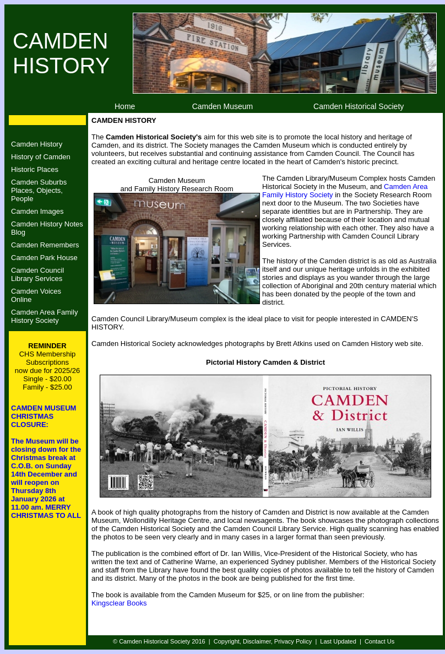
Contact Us (379, 641)
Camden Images (37, 211)
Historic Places (34, 169)
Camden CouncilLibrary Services (37, 274)
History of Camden (40, 157)
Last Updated (338, 641)
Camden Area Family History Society (44, 316)
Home (125, 106)
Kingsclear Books (118, 603)
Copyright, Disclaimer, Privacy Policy (263, 641)
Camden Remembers (45, 245)
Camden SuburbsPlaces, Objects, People (39, 190)
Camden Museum (222, 106)
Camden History (36, 144)
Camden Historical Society (358, 106)
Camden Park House (44, 257)
